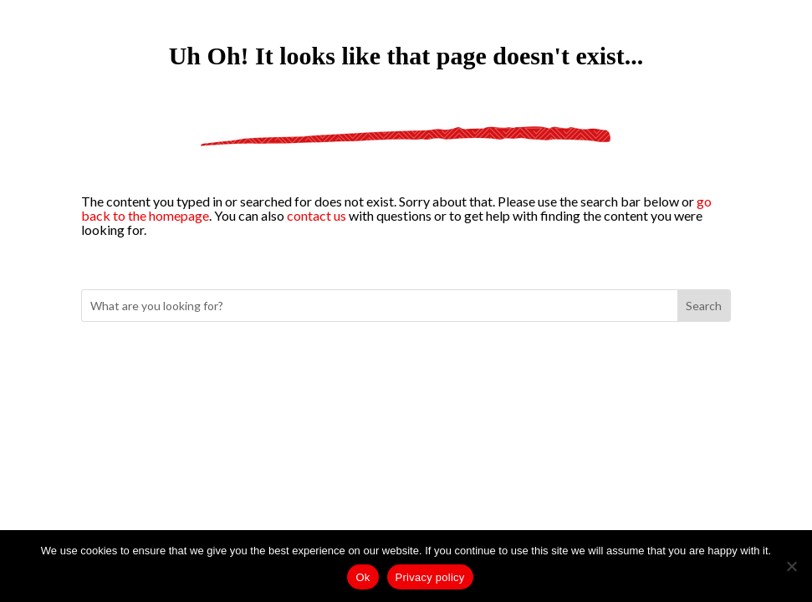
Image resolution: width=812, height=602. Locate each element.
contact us (316, 215)
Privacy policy (430, 577)
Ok (362, 577)
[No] (791, 566)
